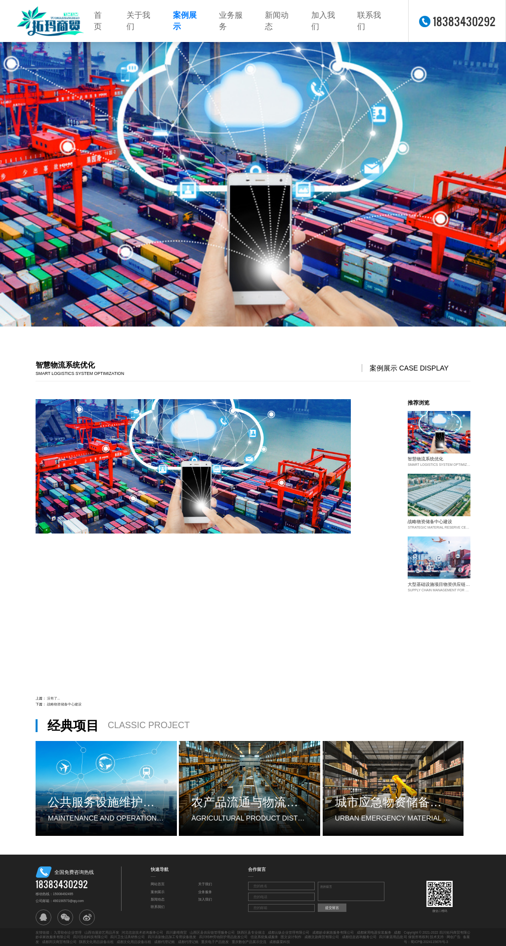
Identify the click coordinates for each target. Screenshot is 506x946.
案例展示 (185, 21)
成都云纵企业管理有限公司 (288, 932)
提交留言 (332, 907)
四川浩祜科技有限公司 (90, 937)
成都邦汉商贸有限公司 (59, 942)
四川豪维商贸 (176, 932)
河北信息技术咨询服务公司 (142, 932)
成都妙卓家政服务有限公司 (333, 932)
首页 (98, 21)
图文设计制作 (291, 937)
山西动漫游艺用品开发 (101, 932)
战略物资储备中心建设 (64, 704)
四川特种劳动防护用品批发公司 (223, 937)
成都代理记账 (164, 942)
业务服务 (231, 21)
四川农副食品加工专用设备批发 (172, 937)
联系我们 (369, 21)
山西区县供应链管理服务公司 (212, 932)
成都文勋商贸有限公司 (321, 937)
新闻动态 (277, 21)
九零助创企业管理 (68, 932)
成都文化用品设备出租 (134, 942)
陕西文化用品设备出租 (96, 942)
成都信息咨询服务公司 (359, 937)
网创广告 (454, 937)
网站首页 (158, 884)
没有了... (53, 698)
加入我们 (323, 21)
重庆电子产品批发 (215, 942)
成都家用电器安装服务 (374, 932)
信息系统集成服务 (264, 937)
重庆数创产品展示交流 (249, 942)
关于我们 (138, 21)
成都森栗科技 (279, 942)
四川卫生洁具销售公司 (127, 937)
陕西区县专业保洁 (251, 932)
